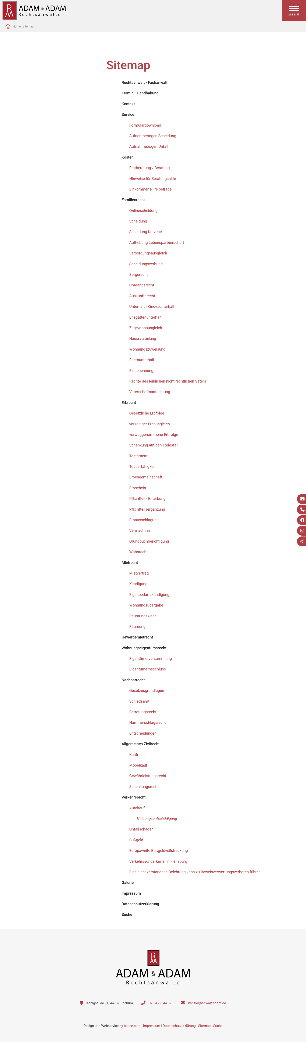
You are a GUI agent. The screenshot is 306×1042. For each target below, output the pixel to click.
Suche (217, 1026)
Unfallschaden (141, 829)
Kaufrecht (137, 754)
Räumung (137, 626)
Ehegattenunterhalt (145, 317)
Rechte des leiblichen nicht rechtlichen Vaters (167, 381)
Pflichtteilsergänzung (147, 509)
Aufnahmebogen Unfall (148, 146)
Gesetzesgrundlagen (146, 690)
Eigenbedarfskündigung (149, 594)
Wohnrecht (138, 552)
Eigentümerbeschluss (147, 669)
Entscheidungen (142, 733)
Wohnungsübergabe (146, 605)
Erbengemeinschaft (145, 477)
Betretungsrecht (142, 712)
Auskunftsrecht (142, 296)
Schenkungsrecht (144, 786)
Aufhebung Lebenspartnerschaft (156, 242)
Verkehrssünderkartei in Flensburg (158, 861)
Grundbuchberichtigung (149, 541)
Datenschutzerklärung (179, 1026)
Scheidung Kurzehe (145, 231)
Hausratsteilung (142, 338)
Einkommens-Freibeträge (150, 189)
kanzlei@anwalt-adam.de (207, 1003)
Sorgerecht (138, 274)
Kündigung (138, 584)
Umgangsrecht (141, 285)
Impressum (151, 1026)
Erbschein (137, 488)
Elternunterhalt (141, 360)
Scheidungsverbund (146, 264)
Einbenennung (141, 370)
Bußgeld (136, 840)
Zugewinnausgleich (145, 328)
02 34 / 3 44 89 (160, 1003)
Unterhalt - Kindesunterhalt (152, 306)
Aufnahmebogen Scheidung (152, 136)
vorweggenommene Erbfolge (153, 434)
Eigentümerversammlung (150, 658)
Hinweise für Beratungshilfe (152, 178)
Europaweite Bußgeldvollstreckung (158, 850)
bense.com (132, 1026)
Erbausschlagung (144, 520)
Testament (138, 456)
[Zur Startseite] (34, 19)
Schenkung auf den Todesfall (153, 445)
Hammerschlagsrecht (147, 722)
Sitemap (28, 26)
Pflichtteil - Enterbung (147, 498)
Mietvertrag (139, 573)
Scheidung (138, 221)
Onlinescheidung (143, 210)
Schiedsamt (139, 701)
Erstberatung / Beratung (149, 168)
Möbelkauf (138, 765)
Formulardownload (145, 125)
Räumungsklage (143, 616)
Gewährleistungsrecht (147, 776)
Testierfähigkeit (142, 466)
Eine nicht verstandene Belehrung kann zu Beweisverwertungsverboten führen (195, 872)
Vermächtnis (140, 530)
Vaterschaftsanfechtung (149, 392)
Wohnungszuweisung (147, 349)
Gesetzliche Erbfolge (146, 413)
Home (17, 26)
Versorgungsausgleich (148, 253)
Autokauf (137, 808)
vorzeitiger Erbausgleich (149, 424)
